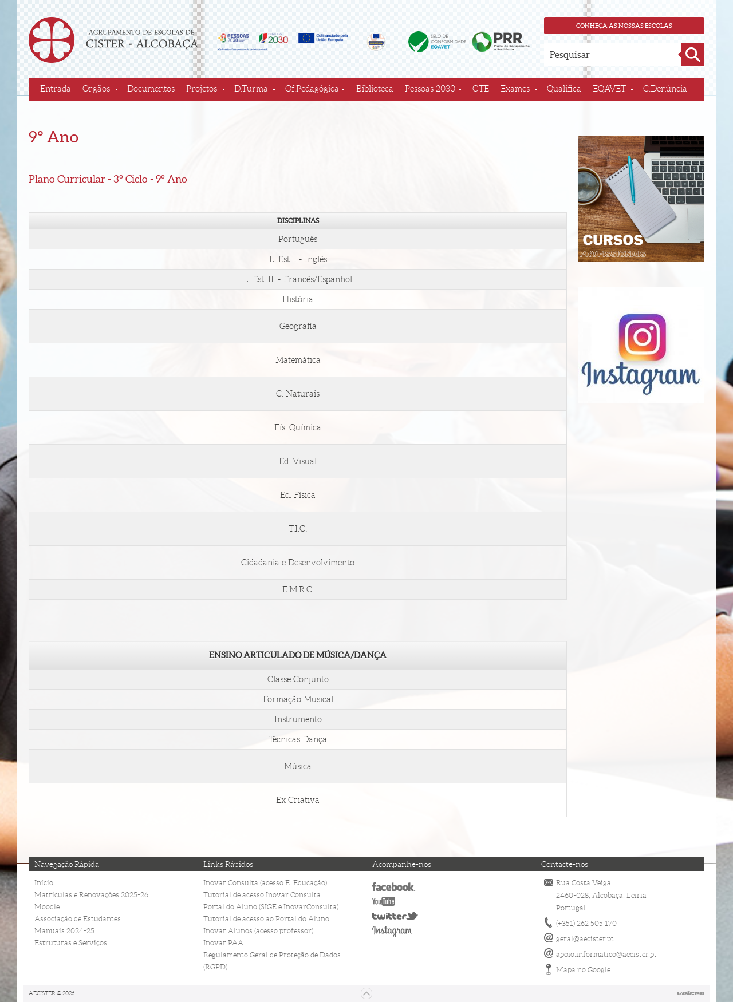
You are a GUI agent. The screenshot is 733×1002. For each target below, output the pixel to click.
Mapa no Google (583, 969)
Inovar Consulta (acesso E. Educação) (265, 882)
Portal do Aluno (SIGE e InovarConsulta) (270, 906)
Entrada (55, 88)
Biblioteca (374, 88)
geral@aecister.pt (585, 938)
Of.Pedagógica (312, 88)
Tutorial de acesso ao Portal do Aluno (266, 918)
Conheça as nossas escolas (624, 25)
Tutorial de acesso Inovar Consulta (262, 894)
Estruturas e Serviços (70, 942)
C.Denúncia (665, 88)
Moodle (47, 906)
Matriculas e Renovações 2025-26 (91, 894)
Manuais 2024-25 (64, 930)
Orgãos (96, 88)
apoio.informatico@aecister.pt (606, 954)
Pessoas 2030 (430, 88)
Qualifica (564, 88)
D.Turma (251, 88)
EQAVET (609, 88)
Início (43, 882)
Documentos (151, 88)
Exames (515, 88)
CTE (480, 88)
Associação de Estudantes (77, 918)
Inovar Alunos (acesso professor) (258, 930)
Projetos (201, 88)
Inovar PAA (223, 942)
